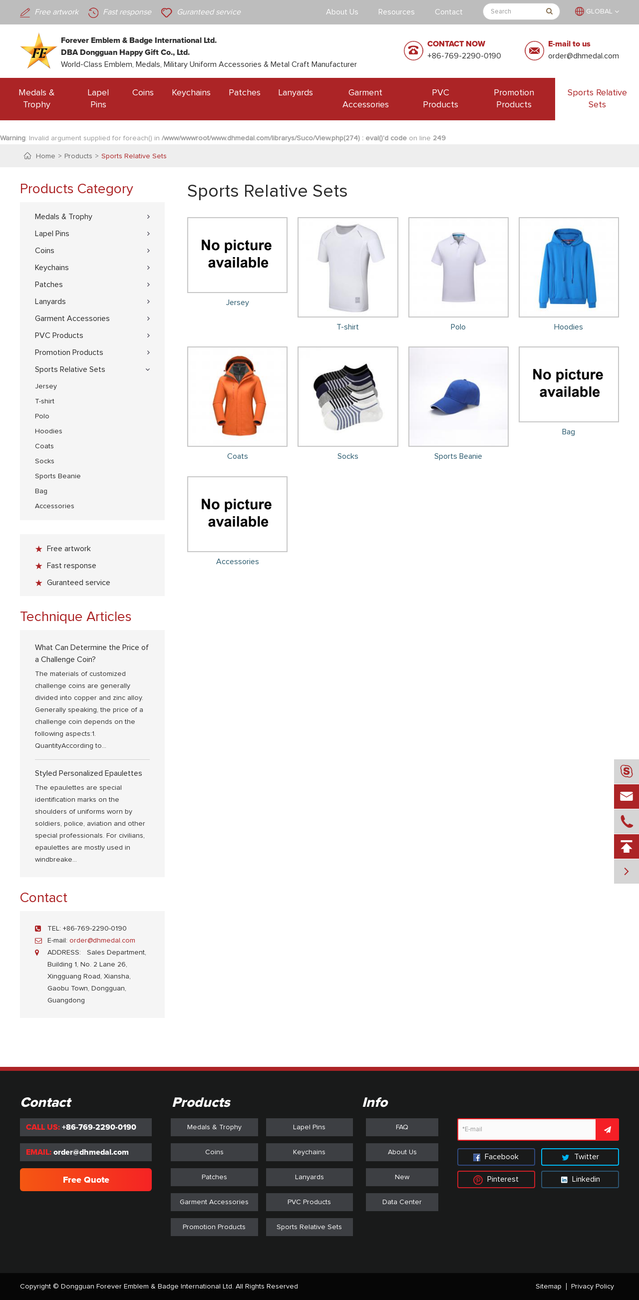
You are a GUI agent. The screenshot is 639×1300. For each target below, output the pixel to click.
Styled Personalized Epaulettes (88, 773)
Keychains (191, 92)
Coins (143, 92)
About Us (342, 12)
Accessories (54, 506)
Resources (396, 12)
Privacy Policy (592, 1286)
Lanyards (296, 92)
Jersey (46, 386)
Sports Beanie (58, 476)
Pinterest (496, 1179)
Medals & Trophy (36, 98)
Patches (245, 92)
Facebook (496, 1157)
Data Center (402, 1202)
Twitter (580, 1157)
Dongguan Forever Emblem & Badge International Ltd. (147, 1286)
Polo (42, 416)
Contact (449, 12)
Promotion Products (514, 98)
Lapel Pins (98, 98)
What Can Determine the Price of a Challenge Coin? (92, 653)
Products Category (76, 189)
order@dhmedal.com (583, 56)
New (402, 1177)
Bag (41, 491)
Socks (44, 461)
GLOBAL (599, 11)
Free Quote (86, 1179)
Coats (44, 446)
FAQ (402, 1127)
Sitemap (549, 1286)
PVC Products (440, 98)
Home (45, 156)
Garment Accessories (365, 98)
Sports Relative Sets (597, 98)
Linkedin (580, 1179)
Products (78, 156)
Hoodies (48, 431)
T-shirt (44, 401)
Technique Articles (76, 617)
